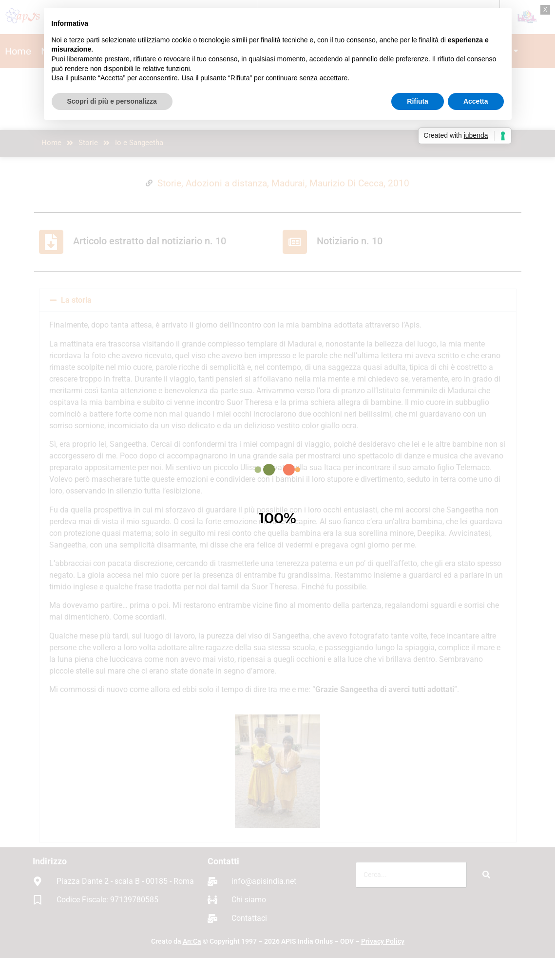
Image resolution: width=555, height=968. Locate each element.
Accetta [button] (475, 101)
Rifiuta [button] (417, 101)
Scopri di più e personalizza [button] (112, 101)
